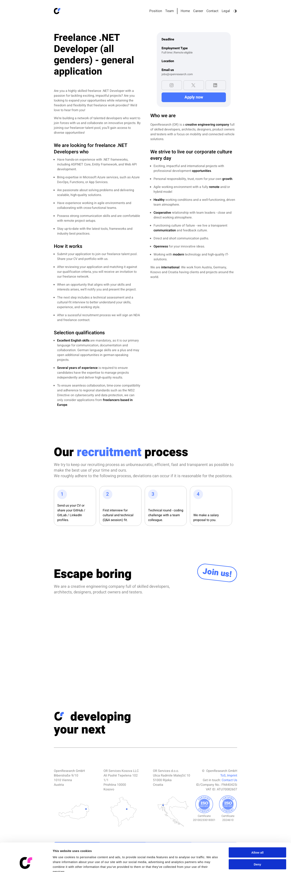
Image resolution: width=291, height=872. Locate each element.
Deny (257, 840)
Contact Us (229, 780)
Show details (211, 864)
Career (198, 11)
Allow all (257, 828)
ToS (223, 775)
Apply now (193, 97)
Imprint (232, 775)
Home (185, 11)
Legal (226, 11)
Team (169, 11)
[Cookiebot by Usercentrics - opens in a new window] (26, 864)
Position (155, 11)
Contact (212, 11)
